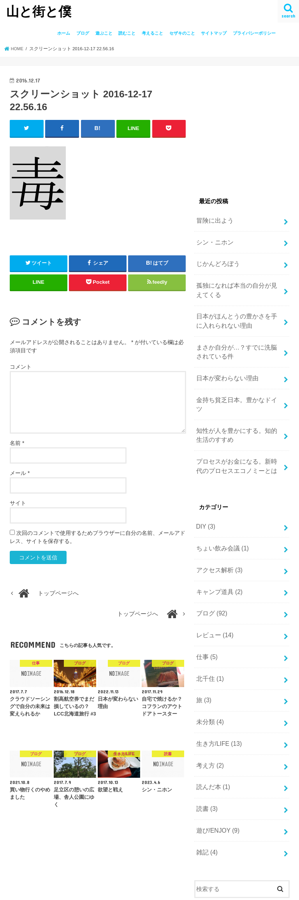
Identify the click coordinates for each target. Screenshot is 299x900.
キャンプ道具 (217, 565)
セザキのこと (182, 33)
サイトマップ (214, 33)
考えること (152, 33)
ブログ (82, 33)
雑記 (206, 812)
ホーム (63, 33)
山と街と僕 (38, 11)
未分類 (209, 689)
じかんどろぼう (216, 261)
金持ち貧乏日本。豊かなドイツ (237, 390)
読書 (206, 771)
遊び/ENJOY (216, 791)
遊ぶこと (104, 33)
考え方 (209, 730)
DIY (205, 503)
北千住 (209, 647)
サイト (18, 502)
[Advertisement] (246, 124)
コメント (21, 366)
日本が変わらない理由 (225, 369)
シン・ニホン (213, 240)
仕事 (206, 627)
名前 (17, 442)
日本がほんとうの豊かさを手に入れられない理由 (237, 315)
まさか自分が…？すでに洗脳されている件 (237, 344)
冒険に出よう (213, 220)
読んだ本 (212, 750)
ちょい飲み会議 (220, 524)
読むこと (126, 33)
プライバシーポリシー (254, 33)
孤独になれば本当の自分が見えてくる (237, 286)
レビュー (213, 606)
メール (20, 472)
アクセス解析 (217, 544)
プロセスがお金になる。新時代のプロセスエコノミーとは (237, 444)
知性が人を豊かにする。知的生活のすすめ (237, 415)
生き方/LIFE (217, 709)
